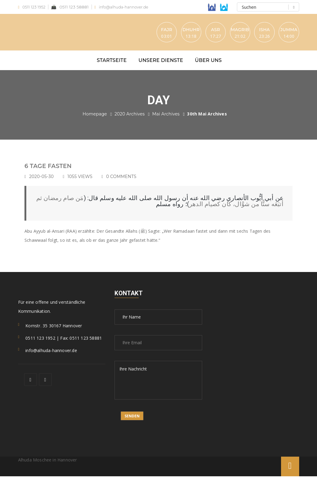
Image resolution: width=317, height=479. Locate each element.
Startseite (112, 63)
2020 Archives (130, 116)
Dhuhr (171, 30)
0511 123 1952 (33, 7)
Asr (200, 30)
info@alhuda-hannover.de (128, 7)
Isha (258, 30)
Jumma (287, 30)
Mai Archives (166, 116)
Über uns (208, 63)
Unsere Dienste (160, 63)
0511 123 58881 (73, 7)
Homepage (94, 116)
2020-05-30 (44, 179)
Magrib (229, 30)
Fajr (142, 30)
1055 (82, 179)
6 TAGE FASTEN (51, 168)
